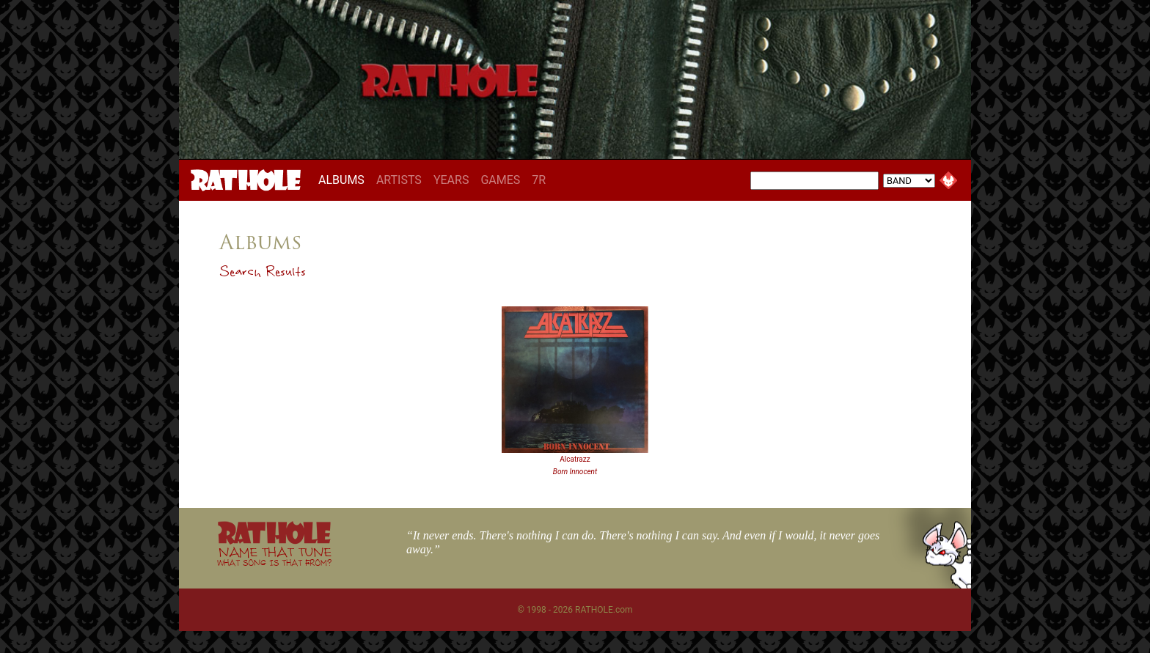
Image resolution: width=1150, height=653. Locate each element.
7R (539, 180)
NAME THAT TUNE (274, 556)
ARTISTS (399, 180)
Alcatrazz (575, 459)
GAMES (500, 180)
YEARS (451, 180)
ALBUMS (344, 179)
